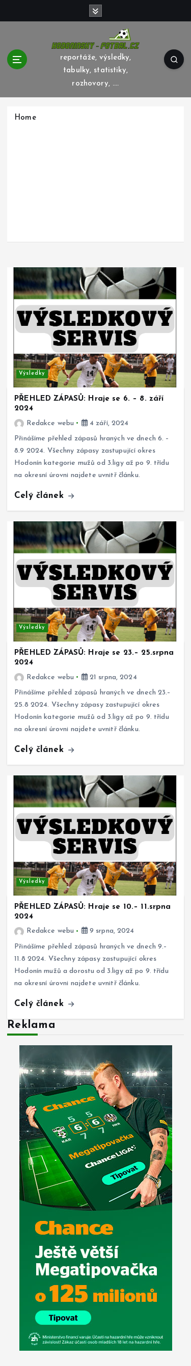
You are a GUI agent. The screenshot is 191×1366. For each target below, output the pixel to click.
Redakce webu (44, 423)
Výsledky (32, 373)
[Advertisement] (95, 181)
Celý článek (44, 495)
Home (25, 118)
